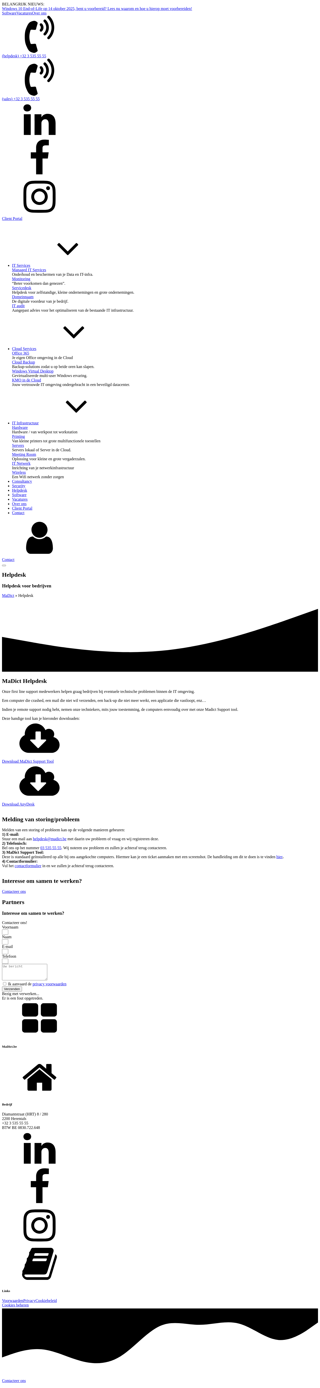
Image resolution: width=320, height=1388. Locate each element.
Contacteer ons (14, 1384)
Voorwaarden (12, 1303)
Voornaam (10, 927)
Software (9, 13)
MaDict (8, 595)
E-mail (7, 946)
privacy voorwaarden (49, 987)
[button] (12, 992)
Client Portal (12, 218)
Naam (7, 937)
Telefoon (9, 956)
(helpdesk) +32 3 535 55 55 (24, 56)
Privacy (29, 1303)
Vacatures (24, 13)
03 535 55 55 (50, 848)
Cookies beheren (15, 1308)
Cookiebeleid (46, 1303)
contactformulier (28, 866)
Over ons (39, 13)
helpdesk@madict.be (49, 839)
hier (279, 857)
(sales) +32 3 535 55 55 (21, 99)
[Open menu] (4, 565)
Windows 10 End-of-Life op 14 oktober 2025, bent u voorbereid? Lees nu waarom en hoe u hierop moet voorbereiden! (97, 8)
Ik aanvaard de (37, 987)
